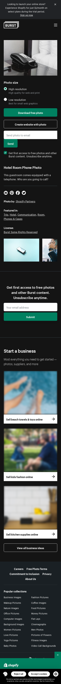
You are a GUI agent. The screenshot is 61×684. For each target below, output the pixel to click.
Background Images (14, 624)
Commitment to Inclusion (24, 573)
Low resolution (17, 99)
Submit (30, 317)
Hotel (13, 214)
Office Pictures (11, 613)
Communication (27, 214)
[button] (5, 674)
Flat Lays (35, 618)
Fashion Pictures (39, 597)
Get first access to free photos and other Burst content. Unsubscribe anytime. (30, 154)
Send (10, 143)
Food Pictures (38, 608)
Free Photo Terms (37, 568)
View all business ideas (30, 548)
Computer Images (13, 618)
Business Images (12, 597)
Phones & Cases (13, 218)
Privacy (47, 573)
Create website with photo (30, 124)
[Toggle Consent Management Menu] (5, 674)
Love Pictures (11, 635)
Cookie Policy (49, 681)
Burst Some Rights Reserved (21, 232)
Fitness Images (39, 640)
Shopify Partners (25, 201)
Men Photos (37, 629)
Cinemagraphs (38, 624)
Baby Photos (10, 645)
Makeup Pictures (12, 602)
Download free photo (30, 112)
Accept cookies (39, 673)
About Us (30, 578)
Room (41, 214)
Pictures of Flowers (41, 635)
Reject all (18, 673)
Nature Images (11, 608)
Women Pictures (12, 629)
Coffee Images (38, 602)
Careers (18, 568)
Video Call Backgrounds (43, 645)
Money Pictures (39, 613)
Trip (6, 214)
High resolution (18, 89)
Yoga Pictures (11, 640)
